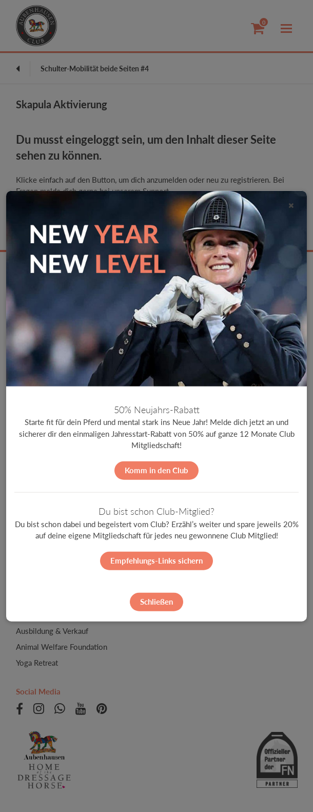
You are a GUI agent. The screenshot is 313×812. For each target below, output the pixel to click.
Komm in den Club (156, 470)
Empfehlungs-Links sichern (156, 560)
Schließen (156, 601)
